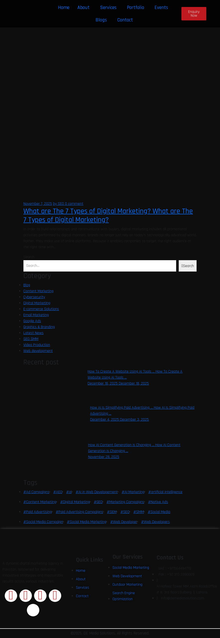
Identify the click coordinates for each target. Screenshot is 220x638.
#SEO (124, 512)
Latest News (33, 333)
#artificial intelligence (165, 492)
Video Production (36, 345)
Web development (38, 350)
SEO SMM (30, 339)
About (83, 7)
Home (63, 7)
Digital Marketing (36, 303)
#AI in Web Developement (97, 492)
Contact (125, 20)
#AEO (57, 492)
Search (28, 257)
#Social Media (159, 512)
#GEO (98, 502)
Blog (26, 285)
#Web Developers (155, 521)
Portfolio (135, 7)
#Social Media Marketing (86, 521)
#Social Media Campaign (43, 521)
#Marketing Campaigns (125, 502)
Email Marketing (36, 315)
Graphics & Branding (39, 327)
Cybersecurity (34, 297)
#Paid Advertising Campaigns (79, 512)
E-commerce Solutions (41, 309)
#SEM (111, 512)
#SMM (138, 512)
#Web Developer (123, 521)
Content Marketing (38, 291)
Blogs (101, 20)
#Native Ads (158, 502)
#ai (69, 492)
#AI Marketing (133, 492)
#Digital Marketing (75, 502)
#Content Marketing (39, 502)
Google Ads (32, 321)
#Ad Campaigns (36, 492)
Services (108, 7)
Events (161, 7)
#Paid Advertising (37, 512)
